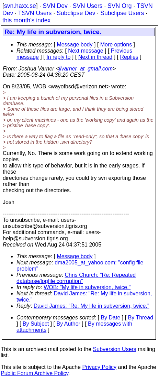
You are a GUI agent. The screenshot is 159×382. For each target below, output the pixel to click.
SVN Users (87, 5)
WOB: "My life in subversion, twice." (87, 287)
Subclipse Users (122, 13)
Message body (74, 44)
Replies (129, 57)
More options (116, 44)
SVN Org (119, 5)
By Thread (141, 317)
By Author (68, 324)
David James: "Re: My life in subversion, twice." (91, 306)
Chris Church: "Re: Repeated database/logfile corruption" (76, 278)
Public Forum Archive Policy (34, 373)
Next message (85, 51)
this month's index (26, 20)
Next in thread (95, 57)
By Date (110, 317)
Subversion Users (114, 349)
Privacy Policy (99, 367)
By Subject (36, 324)
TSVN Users (35, 13)
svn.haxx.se (20, 5)
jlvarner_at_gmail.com (86, 69)
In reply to (58, 57)
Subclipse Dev (76, 13)
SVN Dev (55, 5)
